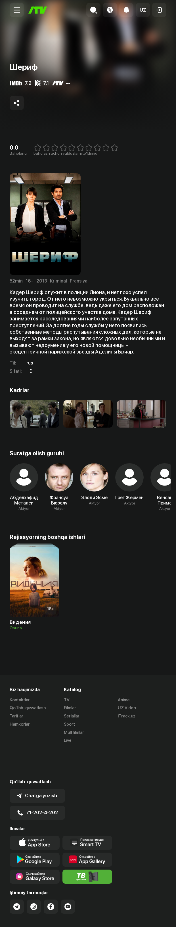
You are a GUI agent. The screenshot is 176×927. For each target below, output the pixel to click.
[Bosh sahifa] (37, 10)
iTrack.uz (126, 716)
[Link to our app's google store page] (35, 831)
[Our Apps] (87, 814)
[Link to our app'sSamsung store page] (35, 848)
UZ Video (127, 708)
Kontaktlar (20, 699)
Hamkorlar (20, 724)
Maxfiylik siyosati (63, 916)
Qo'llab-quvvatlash (28, 708)
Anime (124, 699)
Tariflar (16, 716)
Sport (69, 724)
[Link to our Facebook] (51, 878)
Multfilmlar (74, 732)
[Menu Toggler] (17, 10)
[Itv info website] (87, 848)
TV (67, 699)
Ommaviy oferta (25, 916)
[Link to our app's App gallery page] (87, 831)
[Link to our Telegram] (17, 878)
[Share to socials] (17, 103)
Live (68, 740)
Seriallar (71, 716)
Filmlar (70, 708)
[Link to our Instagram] (34, 878)
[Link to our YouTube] (68, 878)
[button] (143, 10)
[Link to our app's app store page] (35, 814)
